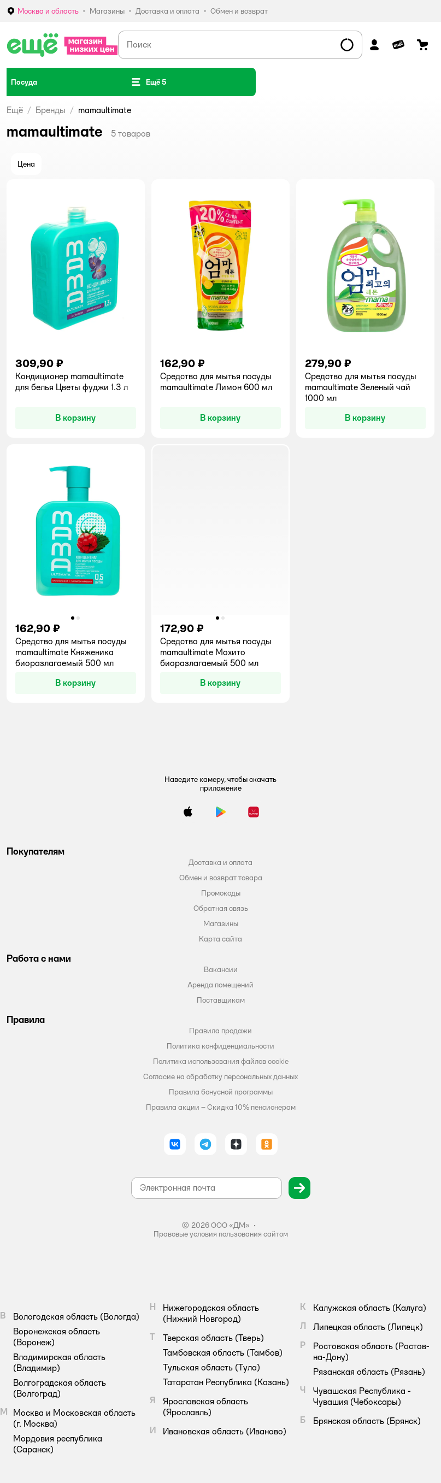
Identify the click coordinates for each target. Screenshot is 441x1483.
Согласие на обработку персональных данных (220, 1076)
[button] (149, 82)
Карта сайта (220, 938)
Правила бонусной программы (221, 1091)
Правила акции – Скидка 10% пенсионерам (221, 1107)
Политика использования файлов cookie (221, 1061)
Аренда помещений (220, 984)
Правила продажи (220, 1030)
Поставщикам (221, 1000)
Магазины (220, 923)
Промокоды (220, 892)
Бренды (51, 110)
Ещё (15, 110)
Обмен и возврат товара (220, 877)
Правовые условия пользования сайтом (221, 1233)
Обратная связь (220, 908)
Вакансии (221, 969)
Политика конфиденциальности (220, 1045)
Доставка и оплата (220, 862)
